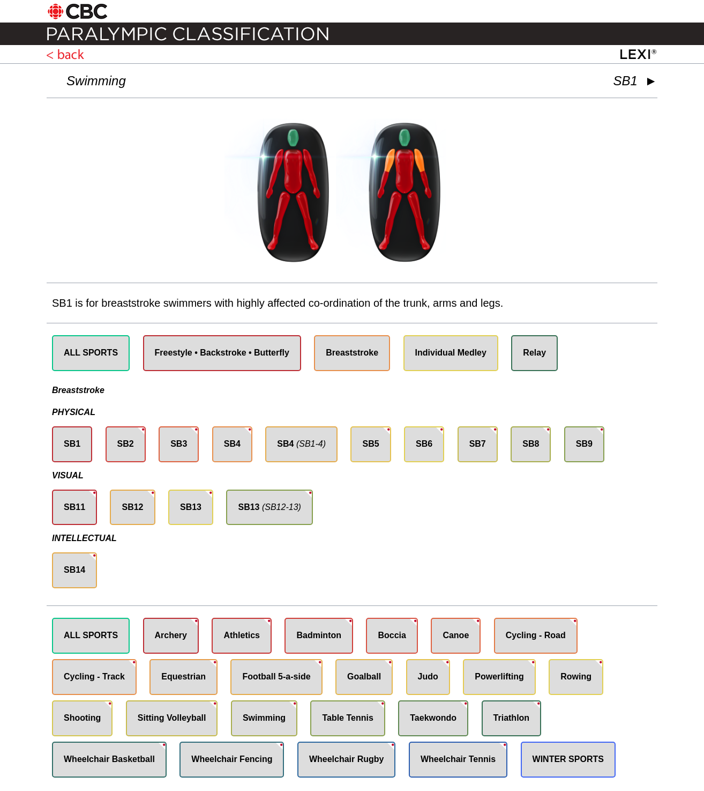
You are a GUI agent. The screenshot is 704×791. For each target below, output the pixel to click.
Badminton (318, 635)
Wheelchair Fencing (231, 759)
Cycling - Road (536, 635)
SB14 (74, 569)
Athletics (241, 635)
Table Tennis (347, 717)
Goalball (364, 676)
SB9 (584, 443)
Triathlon (511, 717)
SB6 (424, 443)
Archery (171, 635)
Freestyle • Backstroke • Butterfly (222, 352)
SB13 (190, 507)
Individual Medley (450, 352)
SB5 (370, 443)
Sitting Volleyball (172, 717)
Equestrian (183, 676)
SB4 (232, 443)
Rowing (575, 676)
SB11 (74, 507)
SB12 (132, 507)
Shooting (82, 717)
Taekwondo (433, 717)
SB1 (72, 443)
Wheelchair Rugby (346, 759)
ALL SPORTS (91, 352)
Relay (534, 352)
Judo (428, 676)
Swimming (96, 80)
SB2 (125, 443)
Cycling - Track (94, 676)
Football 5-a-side (276, 676)
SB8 (530, 443)
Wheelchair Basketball (109, 759)
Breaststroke (352, 352)
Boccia (392, 635)
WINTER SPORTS (568, 759)
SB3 (178, 443)
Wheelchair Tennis (458, 759)
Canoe (456, 635)
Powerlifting (499, 676)
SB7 (477, 443)
